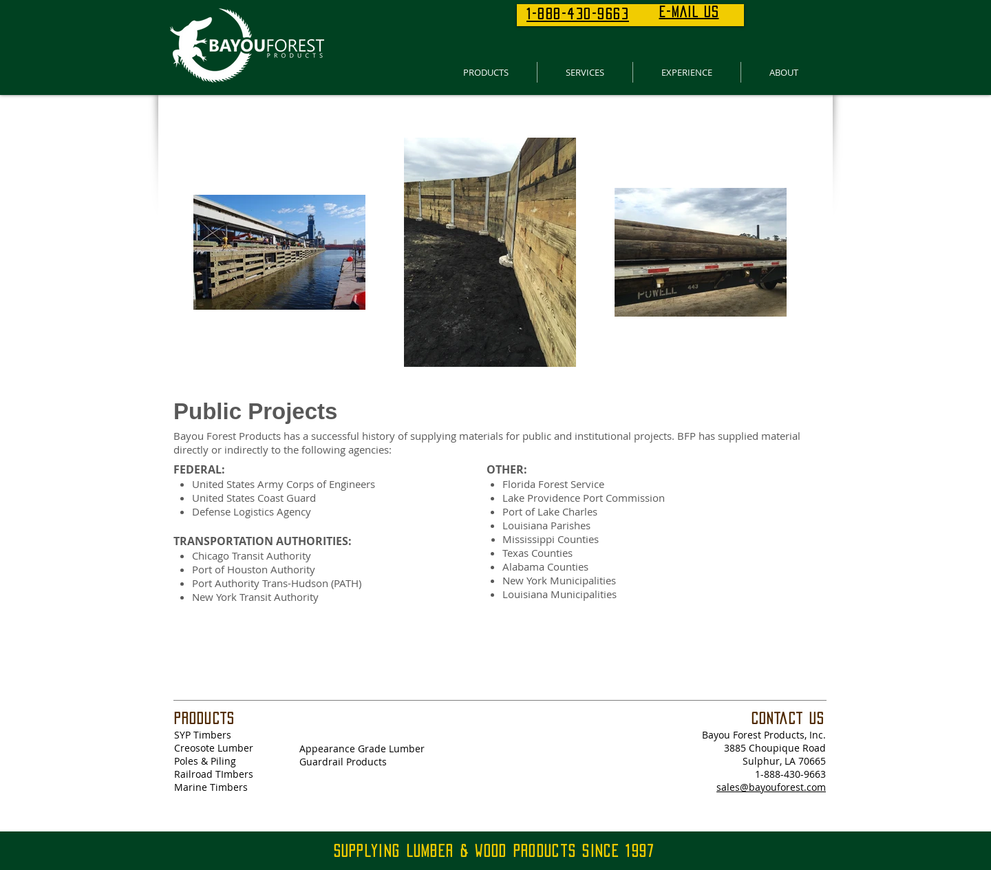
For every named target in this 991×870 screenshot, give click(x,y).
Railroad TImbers (213, 774)
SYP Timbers (202, 734)
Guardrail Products (343, 761)
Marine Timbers (211, 787)
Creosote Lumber (213, 747)
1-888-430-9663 (790, 774)
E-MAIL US (689, 11)
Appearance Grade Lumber (362, 748)
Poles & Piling (205, 760)
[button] (485, 72)
